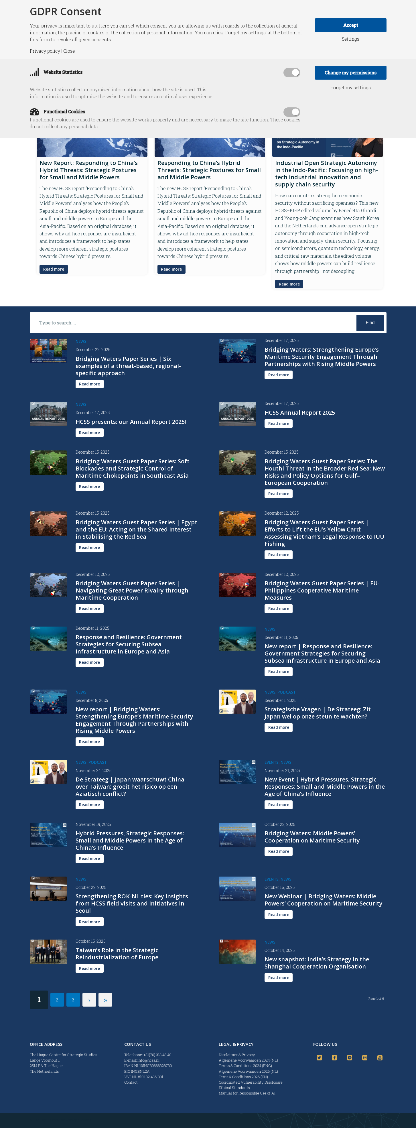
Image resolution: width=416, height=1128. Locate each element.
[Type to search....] (208, 322)
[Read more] (54, 269)
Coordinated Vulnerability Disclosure (251, 1082)
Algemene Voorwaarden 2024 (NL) (249, 1060)
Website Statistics (56, 72)
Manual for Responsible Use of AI (247, 1093)
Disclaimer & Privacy (237, 1054)
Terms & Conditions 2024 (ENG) (246, 1065)
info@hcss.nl (148, 1060)
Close (69, 51)
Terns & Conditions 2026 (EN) (244, 1076)
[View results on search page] (370, 323)
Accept (350, 25)
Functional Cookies (57, 112)
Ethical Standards (234, 1087)
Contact (131, 1082)
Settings (350, 39)
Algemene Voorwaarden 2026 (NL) (249, 1071)
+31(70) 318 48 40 (157, 1054)
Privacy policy (45, 51)
